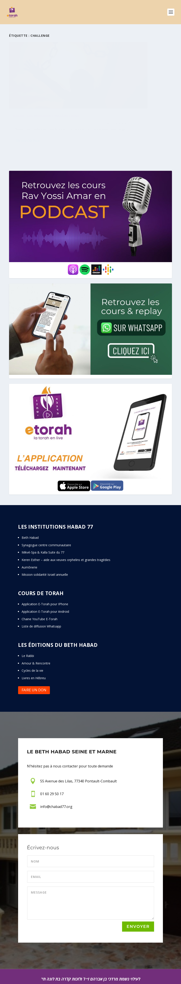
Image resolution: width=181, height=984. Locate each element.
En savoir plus (28, 128)
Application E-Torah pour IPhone (45, 581)
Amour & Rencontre (36, 640)
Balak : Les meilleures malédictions (46, 93)
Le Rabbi (28, 632)
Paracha (32, 105)
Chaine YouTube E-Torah (39, 595)
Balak (62, 100)
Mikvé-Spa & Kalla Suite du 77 (43, 529)
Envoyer (138, 903)
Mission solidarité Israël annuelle (45, 551)
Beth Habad (31, 514)
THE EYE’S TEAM (150, 975)
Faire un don (34, 666)
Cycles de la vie (32, 647)
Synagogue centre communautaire (46, 522)
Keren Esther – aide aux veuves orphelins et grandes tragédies (66, 536)
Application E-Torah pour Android (45, 588)
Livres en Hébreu (34, 655)
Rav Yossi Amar (28, 100)
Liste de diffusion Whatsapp (41, 603)
